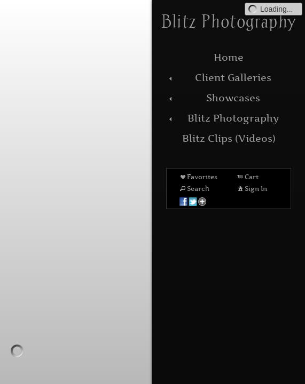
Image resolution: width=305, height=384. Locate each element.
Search (193, 188)
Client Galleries (218, 77)
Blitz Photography (222, 118)
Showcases (213, 97)
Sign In (251, 188)
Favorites (197, 176)
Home (229, 57)
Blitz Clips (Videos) (229, 138)
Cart (247, 176)
